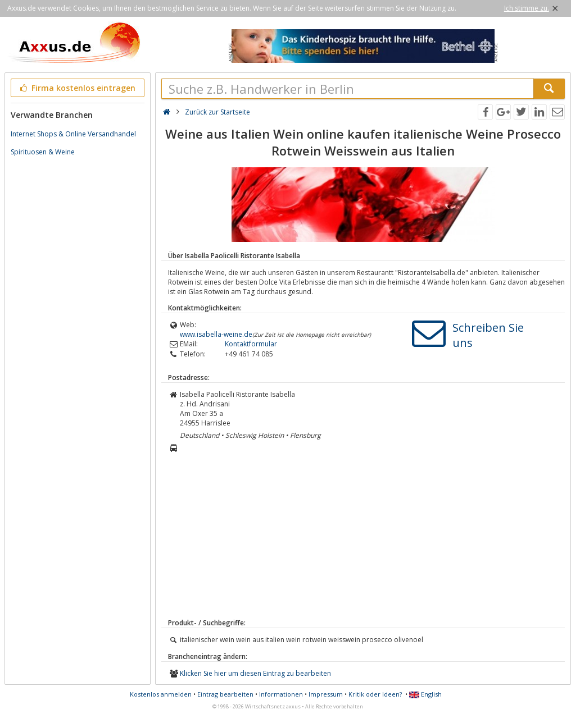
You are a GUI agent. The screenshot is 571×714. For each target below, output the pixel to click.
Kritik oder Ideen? (375, 694)
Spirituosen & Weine (43, 152)
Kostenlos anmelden (161, 694)
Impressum (326, 694)
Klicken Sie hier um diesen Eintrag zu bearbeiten (255, 673)
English (425, 694)
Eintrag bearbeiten (225, 694)
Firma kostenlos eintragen (76, 88)
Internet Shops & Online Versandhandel (73, 134)
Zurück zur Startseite (217, 112)
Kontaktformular (251, 344)
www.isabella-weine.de (216, 334)
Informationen (281, 694)
